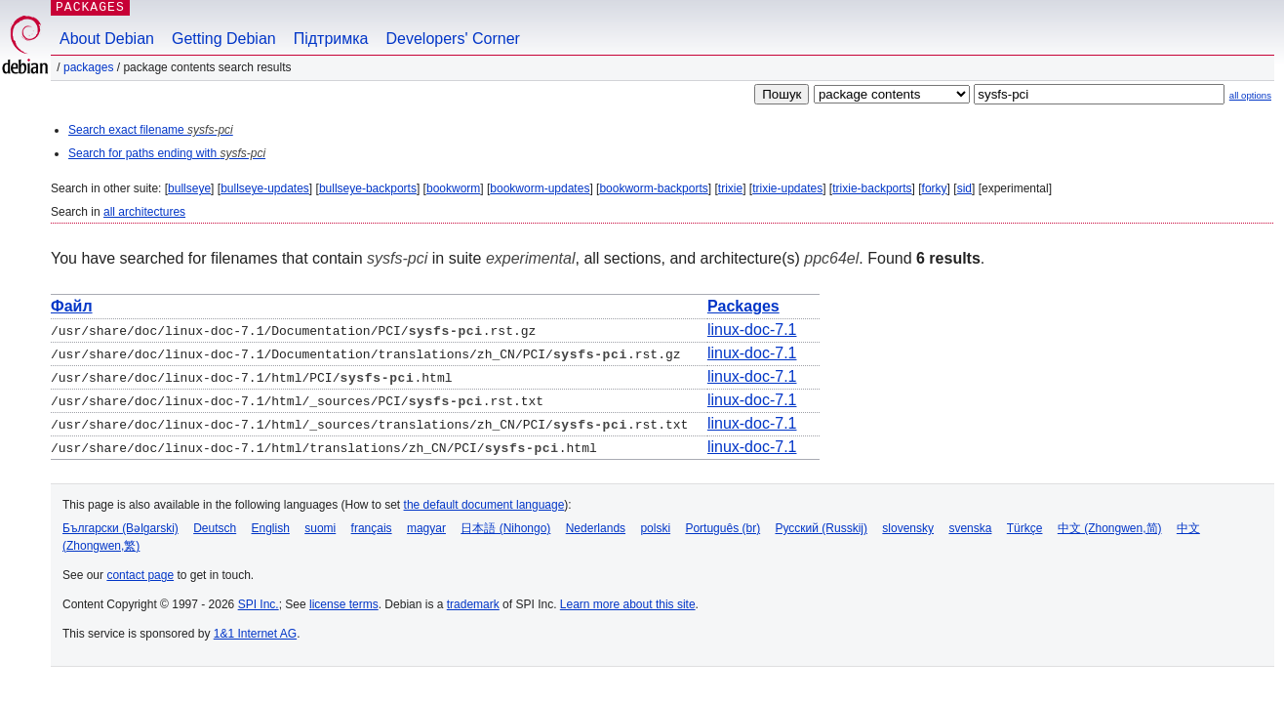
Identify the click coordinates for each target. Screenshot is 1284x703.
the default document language (484, 505)
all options (1250, 95)
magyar (426, 528)
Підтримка (331, 38)
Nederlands (595, 528)
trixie (730, 188)
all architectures (144, 212)
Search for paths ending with (166, 153)
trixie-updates (787, 188)
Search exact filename (150, 130)
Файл (72, 306)
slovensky (908, 528)
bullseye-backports (368, 188)
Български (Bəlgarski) (120, 528)
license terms (344, 604)
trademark (473, 604)
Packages (88, 67)
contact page (140, 575)
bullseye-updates (265, 188)
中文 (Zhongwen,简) (1110, 528)
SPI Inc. (258, 604)
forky (934, 188)
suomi (320, 528)
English (271, 528)
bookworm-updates (539, 188)
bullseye (189, 188)
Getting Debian (224, 38)
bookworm (453, 188)
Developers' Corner (453, 38)
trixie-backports (871, 188)
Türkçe (1025, 528)
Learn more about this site (628, 604)
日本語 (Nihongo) (505, 528)
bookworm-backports (653, 188)
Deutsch (214, 528)
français (371, 528)
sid (964, 188)
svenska (969, 528)
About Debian (107, 38)
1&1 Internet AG (255, 634)
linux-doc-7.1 (752, 329)
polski (655, 528)
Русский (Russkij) (821, 528)
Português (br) (722, 528)
